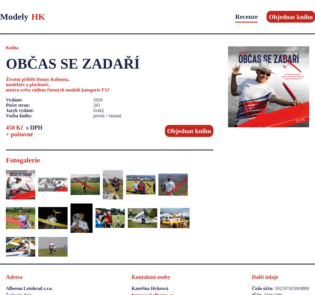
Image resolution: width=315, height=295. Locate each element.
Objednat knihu (291, 16)
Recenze (246, 16)
